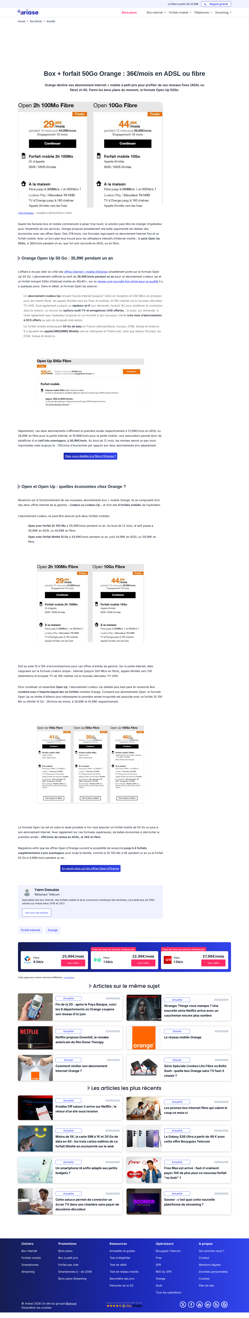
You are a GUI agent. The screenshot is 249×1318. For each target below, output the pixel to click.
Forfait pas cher (68, 1264)
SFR (158, 1264)
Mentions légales (210, 1264)
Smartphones (30, 1264)
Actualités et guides (122, 1251)
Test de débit (118, 1264)
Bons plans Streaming (72, 1278)
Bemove (71, 1303)
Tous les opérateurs (168, 1292)
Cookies (204, 1278)
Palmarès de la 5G (121, 1285)
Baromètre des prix (122, 1278)
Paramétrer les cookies (36, 1307)
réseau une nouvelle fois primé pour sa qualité (128, 281)
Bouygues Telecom (168, 1251)
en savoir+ (69, 977)
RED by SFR (163, 1271)
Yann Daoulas (26, 212)
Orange (53, 930)
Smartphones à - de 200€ (75, 1271)
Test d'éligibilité (120, 1258)
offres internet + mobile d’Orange (85, 271)
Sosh (159, 1285)
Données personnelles (213, 1271)
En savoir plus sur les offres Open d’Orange (90, 868)
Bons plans (65, 1251)
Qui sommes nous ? (211, 1251)
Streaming (28, 1271)
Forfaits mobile (31, 1258)
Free (159, 1258)
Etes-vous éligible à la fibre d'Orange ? (90, 456)
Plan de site (206, 1285)
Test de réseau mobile (124, 1271)
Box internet (29, 1251)
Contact (204, 1258)
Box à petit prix (68, 1258)
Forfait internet (30, 930)
